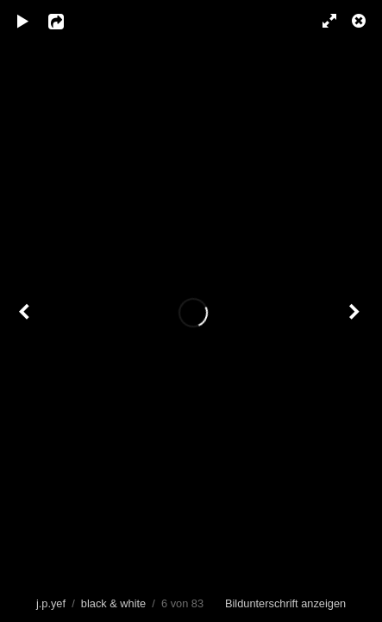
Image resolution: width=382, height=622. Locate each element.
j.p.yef (51, 603)
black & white (113, 603)
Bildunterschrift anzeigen (285, 603)
